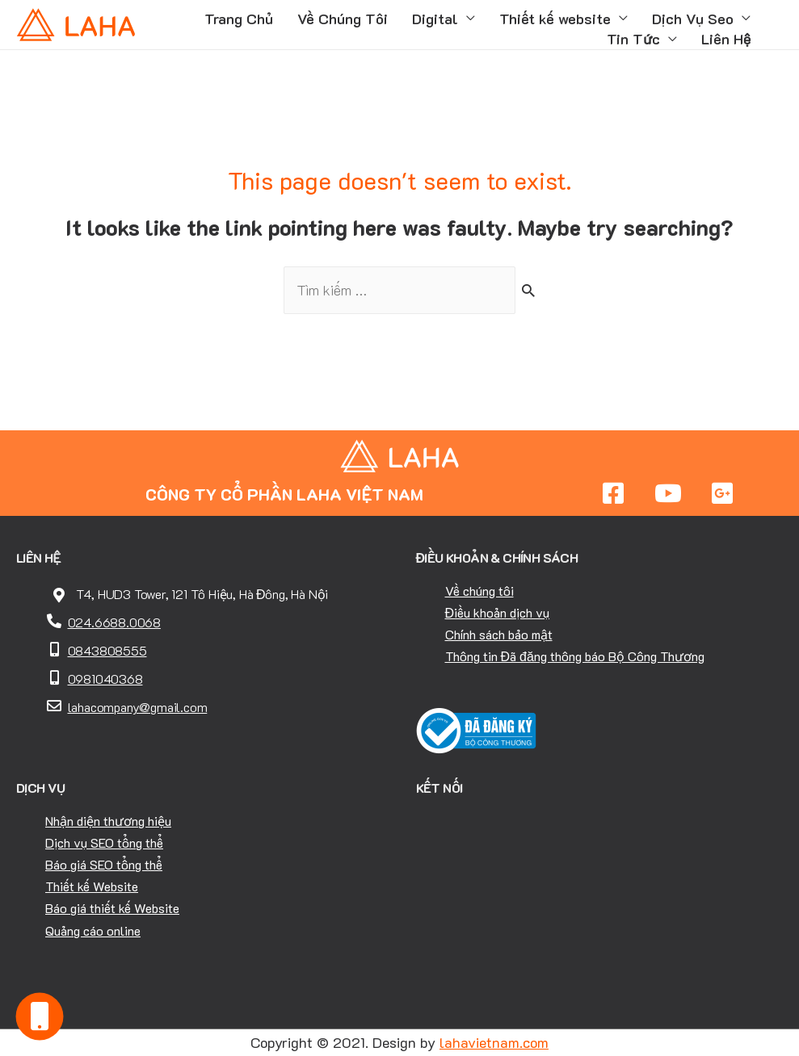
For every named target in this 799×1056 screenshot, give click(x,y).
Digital (435, 18)
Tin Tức (633, 38)
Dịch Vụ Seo (693, 18)
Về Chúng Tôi (342, 18)
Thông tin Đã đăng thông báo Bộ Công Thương (574, 655)
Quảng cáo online (93, 930)
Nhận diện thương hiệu (108, 820)
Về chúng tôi (479, 590)
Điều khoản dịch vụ (497, 612)
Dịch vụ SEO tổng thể (104, 842)
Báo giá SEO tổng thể (103, 864)
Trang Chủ (238, 18)
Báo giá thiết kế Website (112, 907)
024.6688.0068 (114, 622)
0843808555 (107, 650)
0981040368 (105, 678)
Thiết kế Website (91, 886)
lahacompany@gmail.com (138, 706)
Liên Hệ (726, 38)
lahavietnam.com (494, 1042)
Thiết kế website (555, 18)
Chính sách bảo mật (499, 634)
